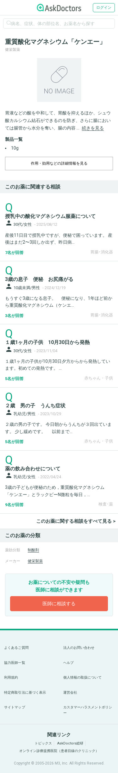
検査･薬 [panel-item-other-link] (105, 504)
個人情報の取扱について (82, 677)
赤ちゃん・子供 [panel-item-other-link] (98, 378)
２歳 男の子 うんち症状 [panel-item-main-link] (35, 406)
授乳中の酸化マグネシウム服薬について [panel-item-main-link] (50, 216)
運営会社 (70, 693)
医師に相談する (59, 603)
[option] (59, 80)
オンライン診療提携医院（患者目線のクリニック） (59, 751)
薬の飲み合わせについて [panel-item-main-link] (32, 469)
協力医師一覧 (14, 663)
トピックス (43, 743)
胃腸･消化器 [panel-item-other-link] (101, 252)
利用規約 (11, 677)
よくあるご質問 (16, 648)
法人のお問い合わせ (79, 648)
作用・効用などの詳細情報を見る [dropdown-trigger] (59, 163)
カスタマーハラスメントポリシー (87, 710)
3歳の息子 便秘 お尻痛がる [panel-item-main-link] (39, 279)
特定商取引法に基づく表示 (25, 693)
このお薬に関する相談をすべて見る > (75, 521)
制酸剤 (33, 550)
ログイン (103, 7)
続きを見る (93, 127)
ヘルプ (68, 663)
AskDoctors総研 (70, 743)
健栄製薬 (35, 561)
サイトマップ (14, 707)
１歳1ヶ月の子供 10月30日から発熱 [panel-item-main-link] (47, 342)
